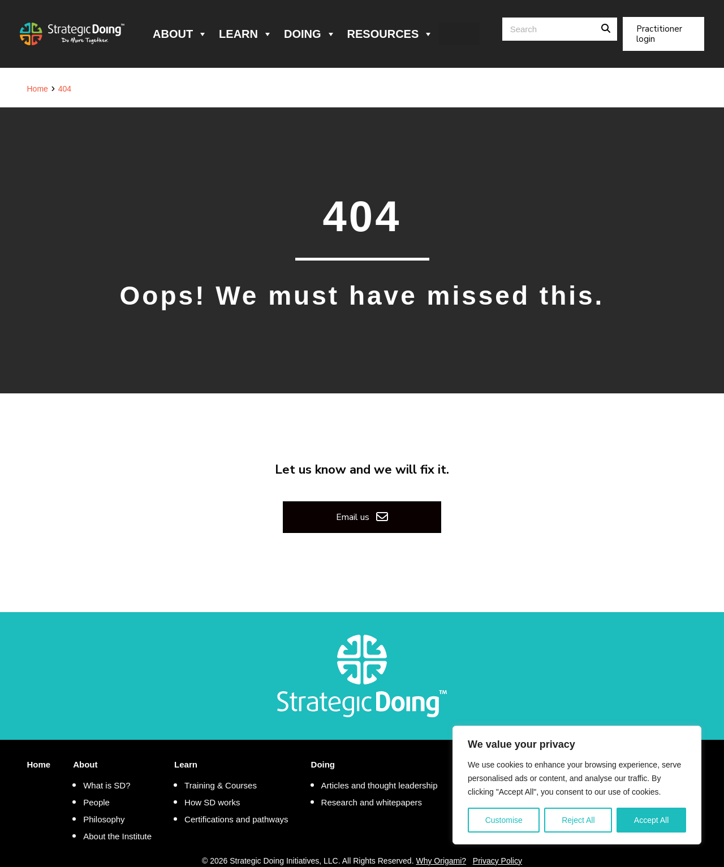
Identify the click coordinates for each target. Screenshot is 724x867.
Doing (310, 34)
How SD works (212, 802)
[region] (577, 785)
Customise (504, 820)
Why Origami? (441, 860)
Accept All (651, 820)
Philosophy (103, 819)
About (180, 34)
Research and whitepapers (371, 802)
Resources (390, 34)
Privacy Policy (497, 860)
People (96, 802)
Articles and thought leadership (379, 785)
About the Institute (117, 836)
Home (39, 764)
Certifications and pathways (236, 819)
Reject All (578, 820)
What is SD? (106, 785)
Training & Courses (220, 785)
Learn (246, 34)
